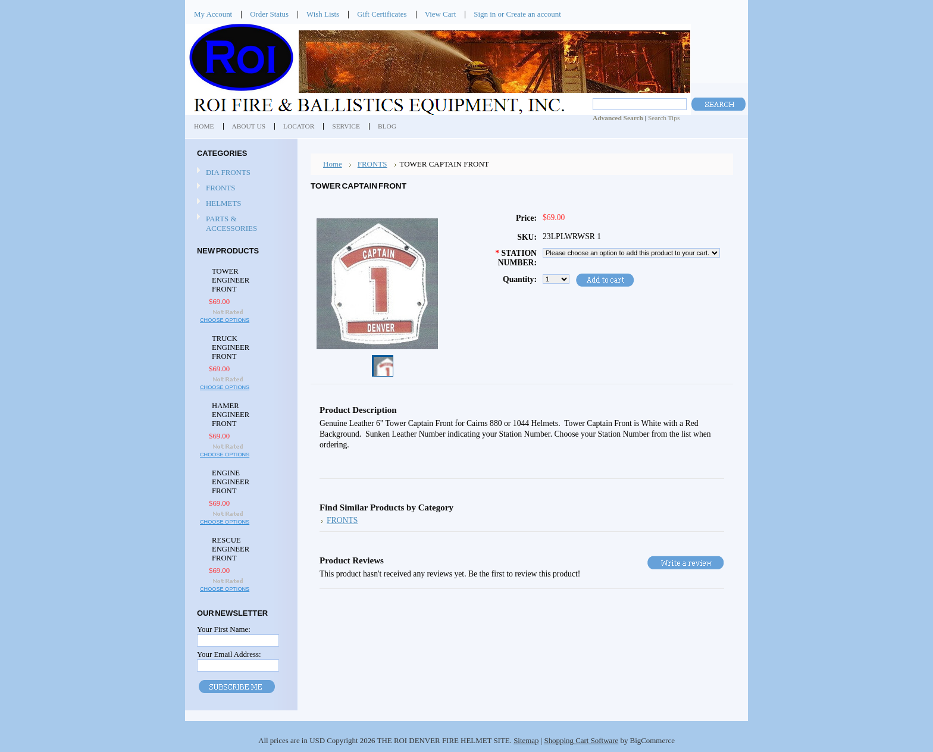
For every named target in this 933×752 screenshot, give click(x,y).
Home (332, 163)
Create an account (533, 14)
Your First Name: (224, 629)
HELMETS (224, 203)
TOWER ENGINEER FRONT (230, 280)
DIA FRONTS (228, 172)
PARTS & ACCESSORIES (231, 223)
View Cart (440, 14)
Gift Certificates (382, 14)
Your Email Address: (229, 654)
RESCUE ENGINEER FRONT (230, 549)
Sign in (485, 14)
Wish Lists (322, 14)
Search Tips (664, 117)
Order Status (269, 14)
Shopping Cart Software (581, 740)
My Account (213, 14)
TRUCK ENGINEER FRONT (230, 347)
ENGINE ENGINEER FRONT (230, 482)
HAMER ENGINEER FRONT (230, 415)
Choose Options (224, 320)
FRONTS (221, 187)
